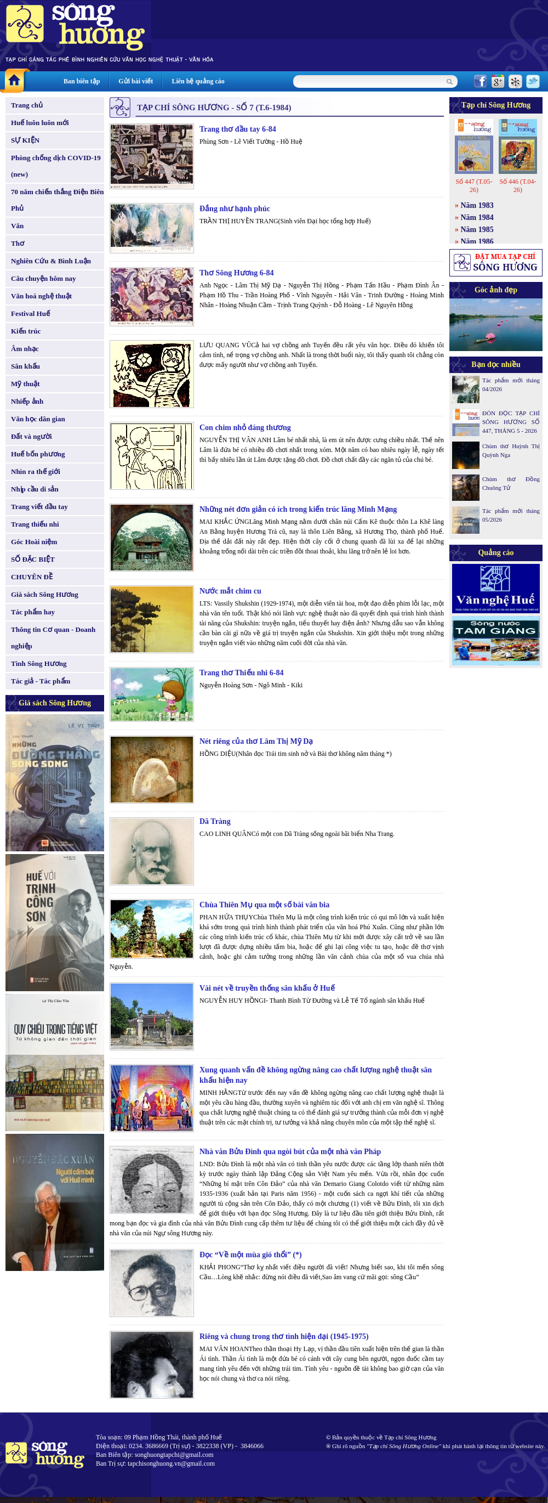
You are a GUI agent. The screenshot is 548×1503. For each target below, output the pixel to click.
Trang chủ (27, 105)
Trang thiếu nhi (35, 524)
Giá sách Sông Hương (44, 594)
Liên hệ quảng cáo (198, 81)
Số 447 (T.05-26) (473, 186)
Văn (17, 226)
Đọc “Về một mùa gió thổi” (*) (250, 1255)
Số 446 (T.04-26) (517, 186)
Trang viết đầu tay (39, 506)
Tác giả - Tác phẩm (40, 681)
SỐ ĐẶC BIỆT (33, 559)
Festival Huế (30, 313)
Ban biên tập (82, 81)
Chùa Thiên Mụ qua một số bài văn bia (264, 905)
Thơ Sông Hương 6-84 (236, 273)
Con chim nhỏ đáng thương (245, 427)
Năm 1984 (477, 217)
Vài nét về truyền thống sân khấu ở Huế (267, 988)
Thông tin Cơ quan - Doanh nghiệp (53, 637)
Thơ (17, 243)
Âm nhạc (25, 348)
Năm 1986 (477, 242)
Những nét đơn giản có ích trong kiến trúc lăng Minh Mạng (298, 509)
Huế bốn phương (38, 454)
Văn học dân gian (38, 419)
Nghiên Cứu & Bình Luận (51, 261)
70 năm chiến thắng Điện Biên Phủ (57, 200)
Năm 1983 (477, 205)
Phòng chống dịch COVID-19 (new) (56, 166)
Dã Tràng (215, 821)
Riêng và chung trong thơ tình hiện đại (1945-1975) (284, 1336)
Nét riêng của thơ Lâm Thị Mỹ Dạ (256, 741)
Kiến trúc (26, 331)
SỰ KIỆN (25, 140)
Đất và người (31, 436)
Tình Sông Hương (39, 663)
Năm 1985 (477, 229)
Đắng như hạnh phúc (234, 209)
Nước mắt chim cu (230, 591)
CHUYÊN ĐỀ (32, 577)
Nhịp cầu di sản (35, 489)
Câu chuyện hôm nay (43, 278)
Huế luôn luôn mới (40, 122)
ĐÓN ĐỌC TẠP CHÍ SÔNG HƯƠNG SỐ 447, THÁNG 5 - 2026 (511, 422)
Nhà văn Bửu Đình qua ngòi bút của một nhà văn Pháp (290, 1152)
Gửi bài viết (135, 81)
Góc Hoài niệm (34, 542)
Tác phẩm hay (33, 612)
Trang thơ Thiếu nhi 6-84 (241, 673)
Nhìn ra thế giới (35, 471)
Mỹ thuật (25, 384)
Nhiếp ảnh (27, 401)
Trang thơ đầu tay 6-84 (237, 129)
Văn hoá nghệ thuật (41, 296)
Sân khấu (25, 366)
